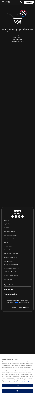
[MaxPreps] (20, 307)
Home (17, 36)
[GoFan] (26, 307)
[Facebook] (12, 216)
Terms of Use (9, 302)
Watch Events (17, 38)
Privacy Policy (24, 300)
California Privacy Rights (13, 300)
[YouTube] (22, 216)
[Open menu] (2, 2)
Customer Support (17, 42)
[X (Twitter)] (16, 216)
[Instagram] (19, 216)
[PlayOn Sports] (14, 307)
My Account (17, 40)
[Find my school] (21, 2)
